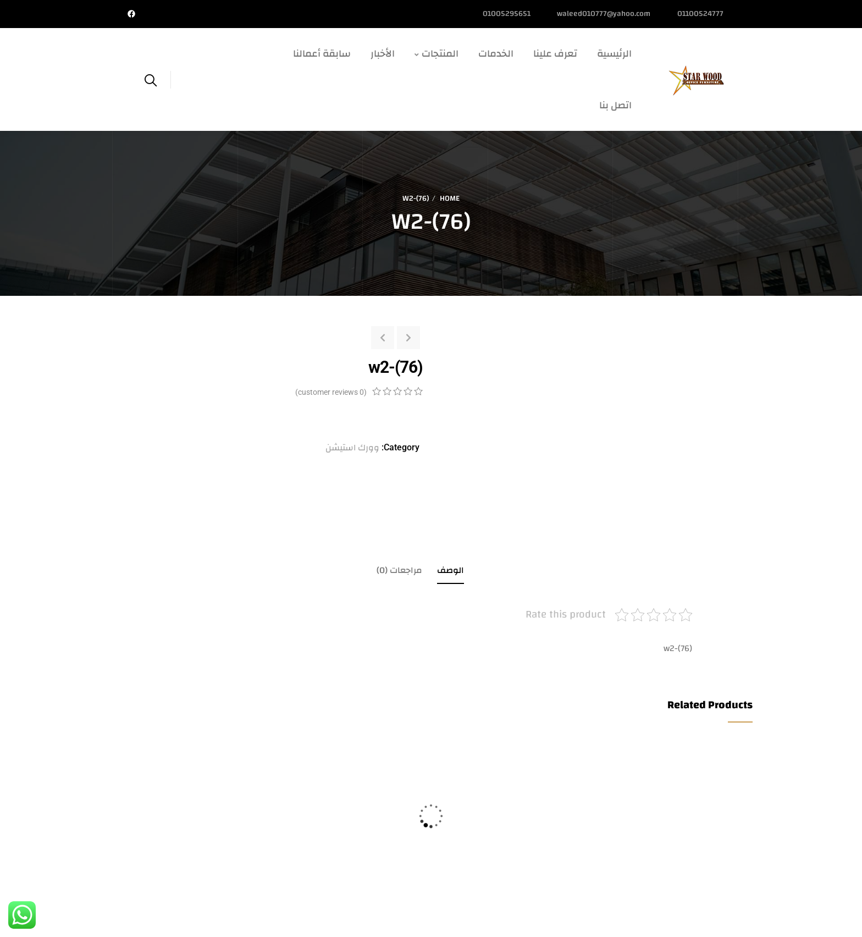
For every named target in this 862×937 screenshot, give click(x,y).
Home (450, 198)
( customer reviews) (331, 392)
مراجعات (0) (399, 570)
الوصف (450, 570)
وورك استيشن (352, 447)
